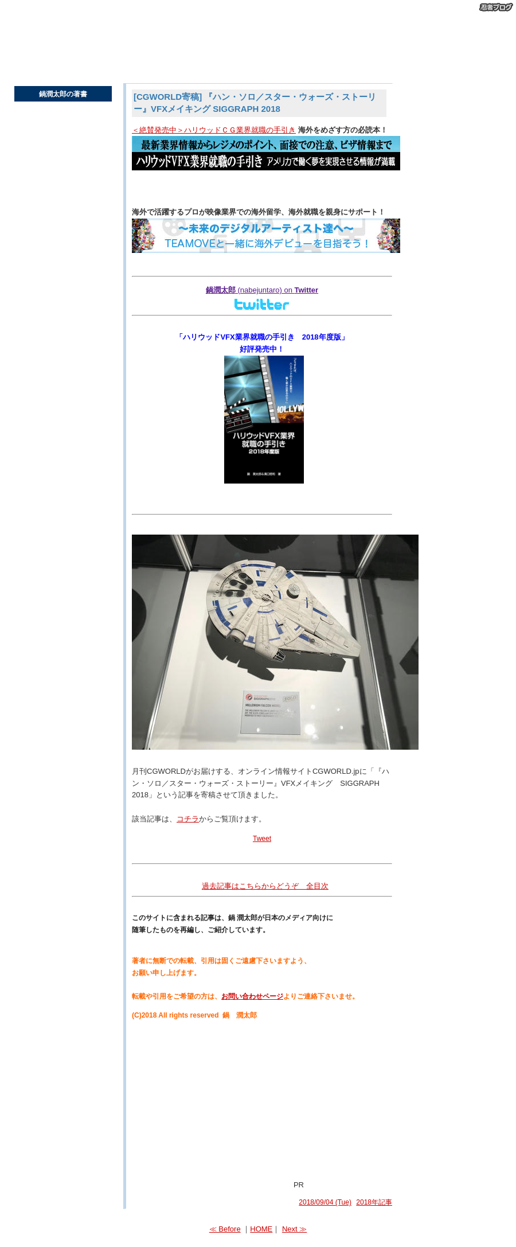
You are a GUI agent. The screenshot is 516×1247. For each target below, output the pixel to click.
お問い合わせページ (252, 996)
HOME (261, 1229)
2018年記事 (374, 1202)
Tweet (262, 839)
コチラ (188, 819)
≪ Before (225, 1229)
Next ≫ (294, 1229)
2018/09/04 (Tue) (325, 1202)
